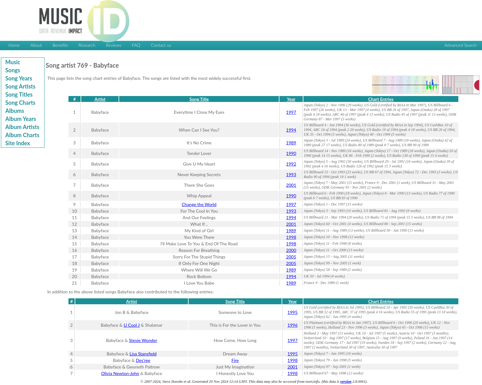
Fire (235, 360)
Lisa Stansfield (143, 353)
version (345, 381)
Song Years (18, 78)
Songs (12, 70)
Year (291, 99)
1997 (291, 112)
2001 (291, 185)
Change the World (199, 204)
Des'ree (143, 360)
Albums (14, 110)
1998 (291, 237)
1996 (292, 325)
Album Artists (22, 126)
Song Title (199, 99)
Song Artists (20, 86)
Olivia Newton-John (120, 373)
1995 (292, 312)
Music (12, 62)
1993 (291, 174)
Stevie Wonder (143, 340)
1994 (291, 129)
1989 (291, 142)
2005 (291, 256)
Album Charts (22, 135)
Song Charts (20, 102)
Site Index (17, 143)
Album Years (20, 118)
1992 (291, 163)
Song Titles (19, 94)
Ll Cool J (132, 325)
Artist (100, 99)
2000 (291, 250)
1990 (291, 153)
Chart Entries (380, 99)
